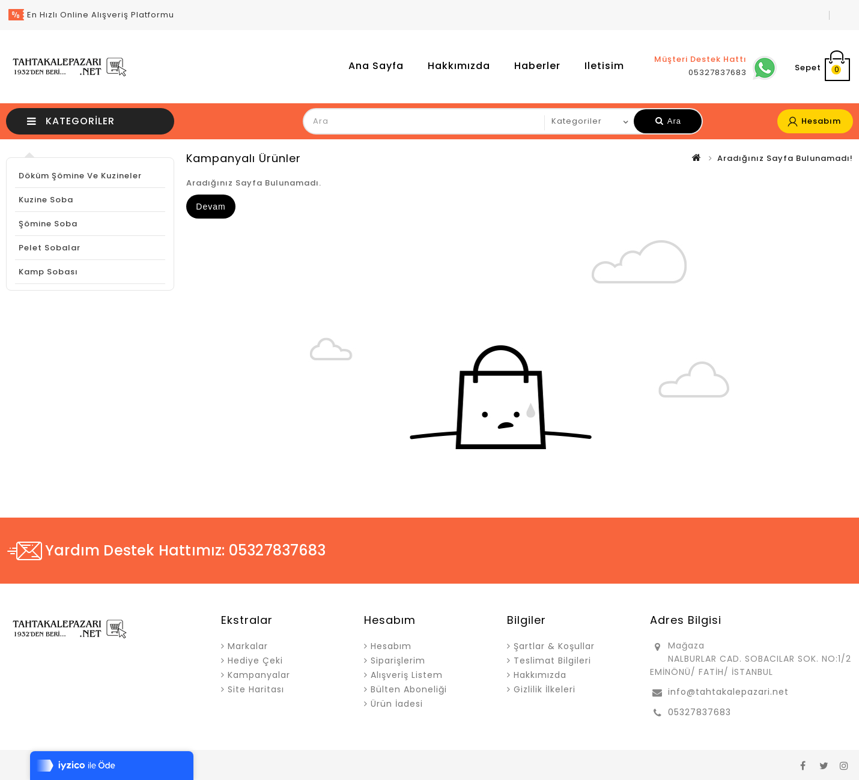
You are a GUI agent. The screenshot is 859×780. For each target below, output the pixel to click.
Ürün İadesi (397, 704)
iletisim (604, 66)
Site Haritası (256, 689)
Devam (210, 206)
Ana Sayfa (376, 66)
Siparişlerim (398, 661)
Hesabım (391, 646)
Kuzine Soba (46, 199)
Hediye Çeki (255, 661)
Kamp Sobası (48, 271)
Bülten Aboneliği (409, 689)
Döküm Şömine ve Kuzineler (80, 175)
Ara (668, 120)
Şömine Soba (48, 223)
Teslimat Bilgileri (552, 661)
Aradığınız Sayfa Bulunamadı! (785, 158)
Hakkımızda (459, 66)
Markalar (248, 646)
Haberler (537, 66)
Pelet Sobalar (49, 247)
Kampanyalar (259, 675)
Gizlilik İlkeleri (544, 689)
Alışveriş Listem (407, 675)
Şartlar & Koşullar (554, 646)
